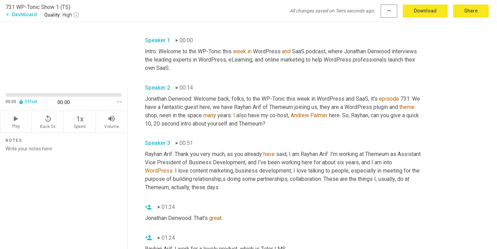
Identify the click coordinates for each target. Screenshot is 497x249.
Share (471, 10)
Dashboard (21, 14)
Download (425, 10)
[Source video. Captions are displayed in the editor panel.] (64, 54)
